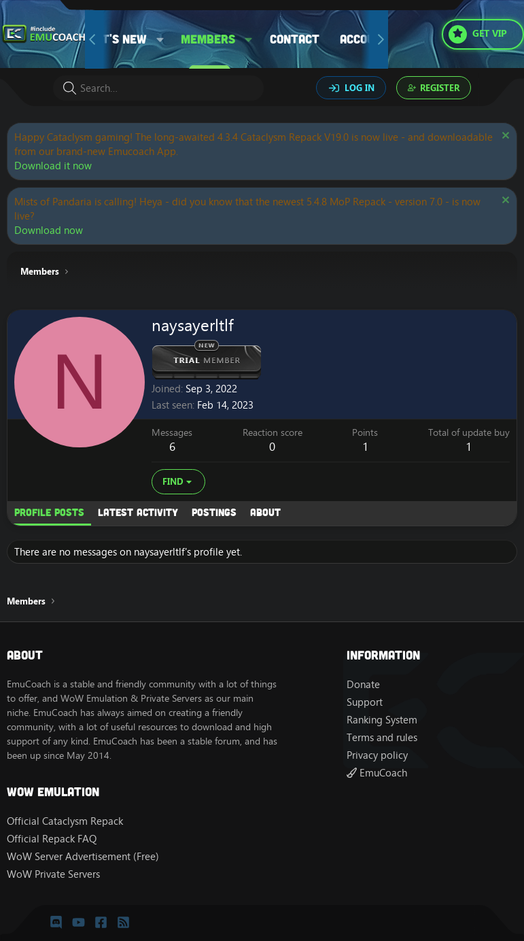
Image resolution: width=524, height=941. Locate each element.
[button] (160, 39)
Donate (363, 684)
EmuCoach (377, 773)
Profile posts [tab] (49, 512)
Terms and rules (382, 737)
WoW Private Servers (53, 874)
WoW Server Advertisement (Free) (83, 856)
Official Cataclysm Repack (65, 821)
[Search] (158, 88)
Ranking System (382, 720)
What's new (112, 38)
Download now (48, 230)
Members (208, 38)
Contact (294, 38)
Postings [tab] (214, 512)
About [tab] (265, 512)
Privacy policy (377, 755)
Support (365, 702)
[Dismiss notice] (504, 137)
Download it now (53, 165)
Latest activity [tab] (138, 512)
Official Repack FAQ (52, 839)
